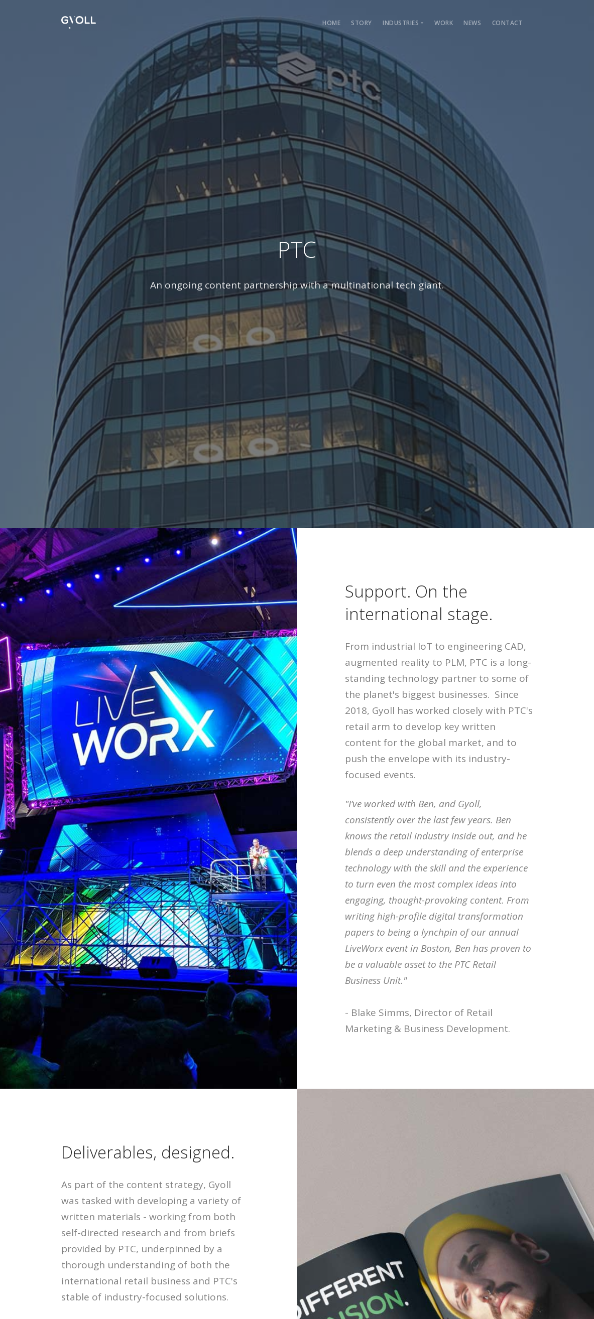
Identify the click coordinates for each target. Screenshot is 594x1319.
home (331, 23)
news (472, 23)
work (443, 23)
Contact (507, 23)
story (361, 23)
